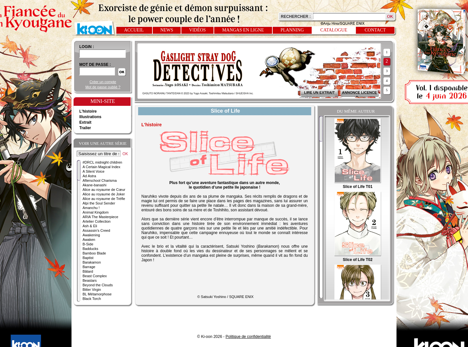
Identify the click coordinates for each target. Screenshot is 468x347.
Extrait (85, 122)
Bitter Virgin (92, 289)
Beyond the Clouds (98, 285)
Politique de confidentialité (248, 336)
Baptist (88, 258)
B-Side (88, 244)
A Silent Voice (93, 171)
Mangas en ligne (243, 30)
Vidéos (197, 30)
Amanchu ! (91, 208)
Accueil (134, 30)
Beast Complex (95, 276)
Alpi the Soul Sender (99, 203)
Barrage (89, 267)
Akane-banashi (94, 185)
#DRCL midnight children (102, 162)
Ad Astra (89, 176)
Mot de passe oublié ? (103, 87)
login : (86, 46)
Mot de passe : (95, 64)
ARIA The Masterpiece (100, 217)
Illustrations (90, 117)
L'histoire (88, 111)
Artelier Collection (96, 221)
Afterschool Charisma (100, 180)
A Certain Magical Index (101, 167)
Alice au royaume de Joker (104, 194)
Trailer (85, 128)
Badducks (90, 249)
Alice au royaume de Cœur (104, 190)
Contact (375, 30)
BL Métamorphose (97, 294)
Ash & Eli (90, 226)
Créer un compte (103, 82)
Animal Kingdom (96, 212)
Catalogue (333, 30)
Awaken (89, 240)
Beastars (90, 280)
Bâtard (88, 271)
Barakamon (92, 262)
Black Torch (92, 299)
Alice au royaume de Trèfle (104, 199)
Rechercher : (296, 16)
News (166, 30)
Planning (292, 30)
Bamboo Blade (94, 253)
